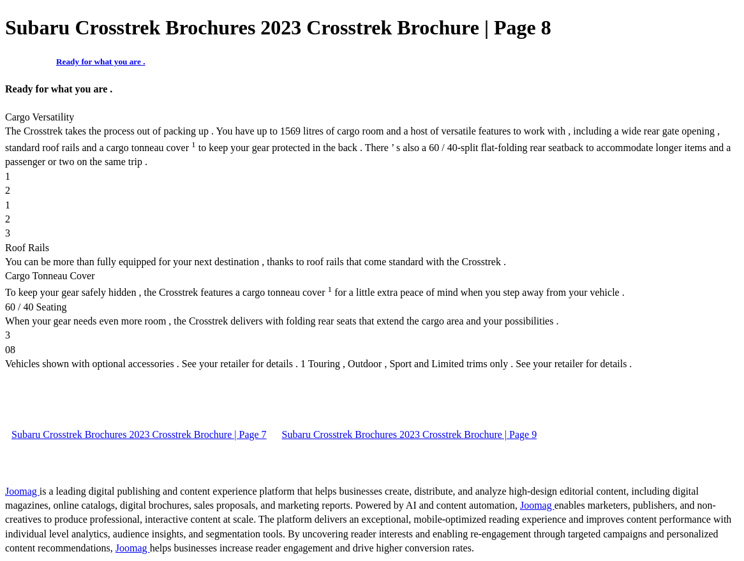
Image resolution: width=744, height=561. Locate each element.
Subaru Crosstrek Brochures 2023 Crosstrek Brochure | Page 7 (139, 434)
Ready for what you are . (100, 61)
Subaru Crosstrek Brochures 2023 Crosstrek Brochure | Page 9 (409, 434)
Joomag (22, 491)
